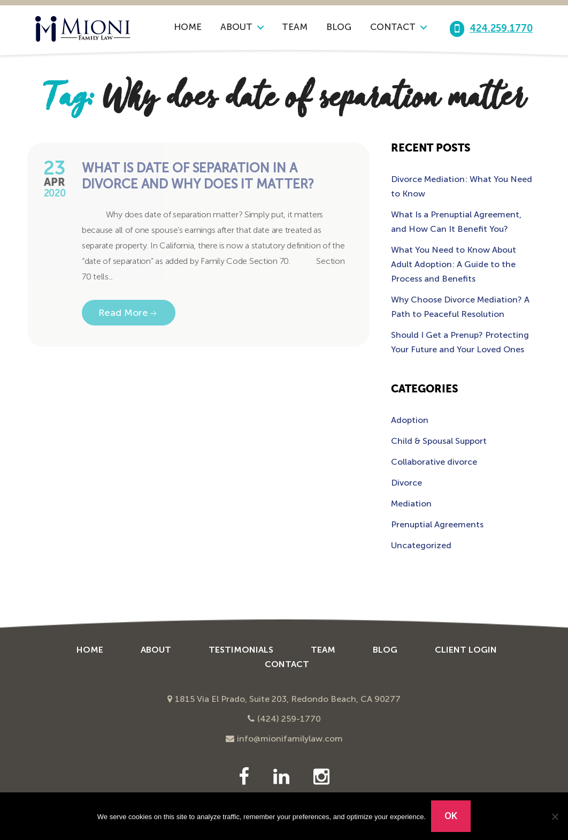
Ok (451, 816)
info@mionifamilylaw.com (290, 738)
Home (188, 26)
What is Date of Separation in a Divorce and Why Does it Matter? (198, 176)
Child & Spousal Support (439, 441)
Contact (393, 26)
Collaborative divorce (434, 462)
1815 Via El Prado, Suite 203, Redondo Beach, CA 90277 (288, 699)
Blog (338, 26)
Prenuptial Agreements (437, 524)
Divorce (406, 483)
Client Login (466, 650)
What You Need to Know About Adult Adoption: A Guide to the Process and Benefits (453, 264)
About (236, 26)
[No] (554, 816)
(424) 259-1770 (289, 719)
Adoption (409, 420)
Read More (128, 313)
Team (295, 26)
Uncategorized (421, 545)
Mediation (411, 503)
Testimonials (241, 650)
